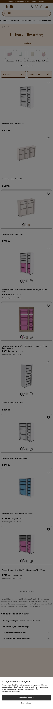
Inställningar (26, 703)
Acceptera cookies (26, 697)
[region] (26, 693)
